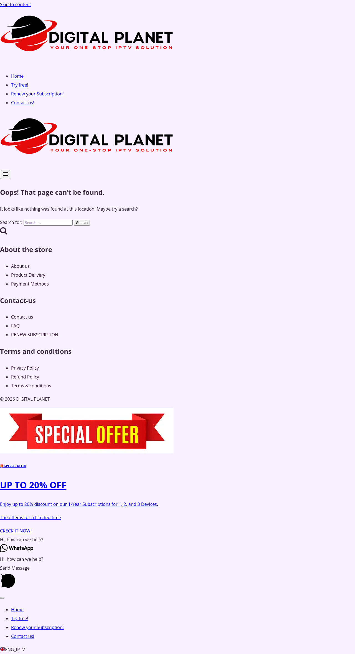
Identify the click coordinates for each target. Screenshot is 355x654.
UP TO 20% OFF (33, 485)
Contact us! (22, 103)
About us (20, 266)
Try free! (19, 85)
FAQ (15, 326)
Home (17, 76)
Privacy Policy (25, 368)
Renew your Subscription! (37, 94)
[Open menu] (5, 174)
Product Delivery (28, 275)
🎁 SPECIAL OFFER (13, 466)
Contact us (22, 317)
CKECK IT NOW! (16, 531)
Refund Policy (25, 377)
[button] (177, 539)
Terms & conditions (31, 386)
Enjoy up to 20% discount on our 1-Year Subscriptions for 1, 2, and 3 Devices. (79, 504)
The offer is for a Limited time (30, 517)
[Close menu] (2, 598)
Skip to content (15, 4)
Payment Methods (30, 284)
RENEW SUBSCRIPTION (34, 335)
